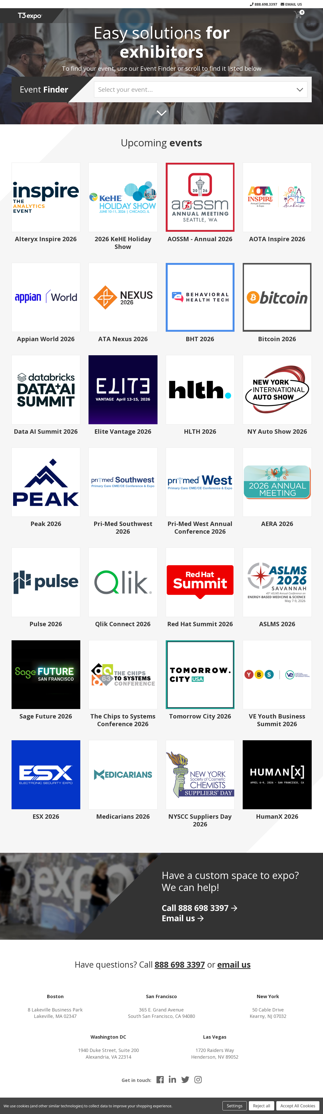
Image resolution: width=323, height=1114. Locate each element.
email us (234, 964)
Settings (234, 1106)
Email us (178, 918)
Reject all (261, 1106)
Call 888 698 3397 (195, 907)
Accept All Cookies (297, 1106)
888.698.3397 (263, 4)
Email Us (291, 4)
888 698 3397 (180, 964)
